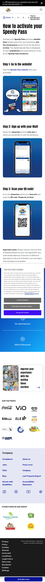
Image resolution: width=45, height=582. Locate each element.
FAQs (4, 470)
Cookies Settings (5, 568)
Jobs (4, 464)
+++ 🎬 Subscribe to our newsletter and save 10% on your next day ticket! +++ (20, 3)
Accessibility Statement (28, 483)
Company (27, 470)
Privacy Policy (5, 542)
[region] (22, 291)
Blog (4, 476)
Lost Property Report (32, 476)
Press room (28, 464)
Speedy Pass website (19, 69)
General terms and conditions (6, 553)
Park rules (6, 562)
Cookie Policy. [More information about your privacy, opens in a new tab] (29, 293)
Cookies (5, 547)
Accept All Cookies (22, 312)
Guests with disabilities (7, 483)
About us (26, 459)
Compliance (7, 459)
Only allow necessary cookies (22, 306)
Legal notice (7, 559)
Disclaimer (6, 564)
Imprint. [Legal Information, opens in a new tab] (36, 293)
